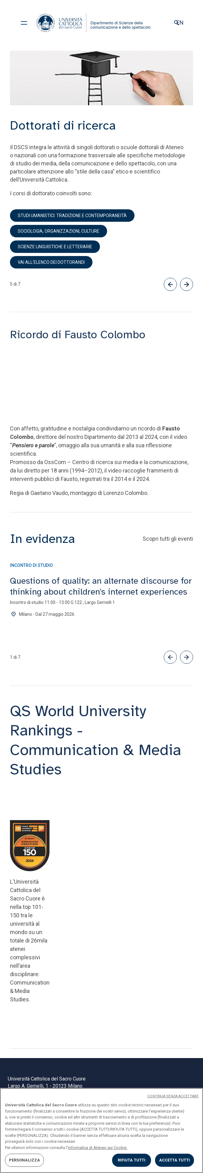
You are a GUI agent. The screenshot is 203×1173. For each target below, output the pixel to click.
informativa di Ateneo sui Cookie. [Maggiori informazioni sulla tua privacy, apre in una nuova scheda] (97, 1147)
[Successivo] (186, 284)
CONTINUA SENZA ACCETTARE (172, 1096)
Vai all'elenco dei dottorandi (51, 262)
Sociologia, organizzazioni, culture (58, 231)
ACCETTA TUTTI (174, 1160)
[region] (101, 1130)
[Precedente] (170, 284)
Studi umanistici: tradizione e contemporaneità (72, 215)
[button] (170, 657)
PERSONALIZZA (24, 1160)
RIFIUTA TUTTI (132, 1160)
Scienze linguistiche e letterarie (55, 246)
